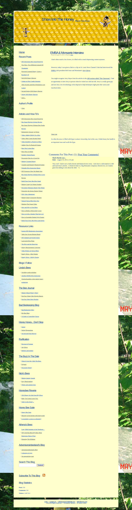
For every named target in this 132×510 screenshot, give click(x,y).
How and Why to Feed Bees (29, 207)
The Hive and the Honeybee (29, 244)
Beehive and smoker (27, 350)
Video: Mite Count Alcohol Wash (31, 138)
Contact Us (53, 501)
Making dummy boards (28, 378)
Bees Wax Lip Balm (27, 151)
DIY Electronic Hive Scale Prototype (32, 61)
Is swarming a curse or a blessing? (31, 419)
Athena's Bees (25, 424)
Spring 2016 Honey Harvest (29, 94)
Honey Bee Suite (27, 407)
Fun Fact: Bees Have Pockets (29, 299)
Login (46, 501)
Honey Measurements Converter (30, 247)
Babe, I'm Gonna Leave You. (29, 398)
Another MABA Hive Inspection (30, 275)
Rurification (24, 339)
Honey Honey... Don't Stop (31, 322)
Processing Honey (26, 367)
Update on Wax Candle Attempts (30, 81)
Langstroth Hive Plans (27, 241)
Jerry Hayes (86, 70)
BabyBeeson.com (82, 501)
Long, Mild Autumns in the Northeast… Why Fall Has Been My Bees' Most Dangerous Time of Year (33, 433)
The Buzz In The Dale (29, 356)
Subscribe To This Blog (29, 475)
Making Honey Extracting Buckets (31, 197)
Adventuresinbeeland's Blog (32, 445)
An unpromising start (27, 456)
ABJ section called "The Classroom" (98, 78)
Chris (71, 55)
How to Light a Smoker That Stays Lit (32, 214)
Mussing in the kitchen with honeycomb (33, 415)
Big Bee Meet (25, 313)
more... (23, 98)
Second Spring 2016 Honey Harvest (31, 91)
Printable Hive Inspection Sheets (30, 168)
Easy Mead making (27, 381)
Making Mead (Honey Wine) (29, 293)
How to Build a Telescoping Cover (31, 210)
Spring (23, 327)
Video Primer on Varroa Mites (30, 251)
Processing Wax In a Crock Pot (30, 158)
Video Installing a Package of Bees (31, 142)
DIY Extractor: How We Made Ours (31, 171)
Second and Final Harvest (28, 333)
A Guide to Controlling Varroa (30, 316)
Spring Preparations (27, 330)
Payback (23, 364)
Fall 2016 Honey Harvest (28, 78)
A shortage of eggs (26, 453)
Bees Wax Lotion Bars (27, 148)
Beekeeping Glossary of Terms (30, 132)
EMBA (53, 70)
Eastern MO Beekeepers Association (32, 231)
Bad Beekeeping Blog (29, 305)
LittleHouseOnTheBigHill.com (66, 501)
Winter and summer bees (28, 384)
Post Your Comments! (88, 154)
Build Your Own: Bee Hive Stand (31, 181)
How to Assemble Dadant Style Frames (32, 217)
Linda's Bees (25, 267)
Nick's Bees (24, 373)
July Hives (24, 347)
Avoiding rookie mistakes (28, 272)
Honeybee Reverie (27, 390)
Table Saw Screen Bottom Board (30, 234)
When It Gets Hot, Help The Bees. (31, 361)
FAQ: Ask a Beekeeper (28, 194)
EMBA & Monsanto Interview (67, 53)
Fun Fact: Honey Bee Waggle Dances (32, 296)
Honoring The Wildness (28, 439)
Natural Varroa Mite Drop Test (30, 201)
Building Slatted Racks (28, 155)
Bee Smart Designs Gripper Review (31, 122)
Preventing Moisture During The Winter (33, 187)
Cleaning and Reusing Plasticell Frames (32, 164)
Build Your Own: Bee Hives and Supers (32, 220)
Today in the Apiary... (27, 402)
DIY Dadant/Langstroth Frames (30, 237)
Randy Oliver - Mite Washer (29, 254)
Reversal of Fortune (27, 344)
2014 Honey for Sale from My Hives (32, 395)
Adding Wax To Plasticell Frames (31, 145)
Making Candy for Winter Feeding (31, 184)
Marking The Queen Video (29, 204)
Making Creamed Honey (28, 161)
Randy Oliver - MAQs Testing (30, 257)
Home (22, 52)
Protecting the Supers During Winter (32, 191)
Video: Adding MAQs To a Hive (30, 135)
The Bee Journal (26, 288)
